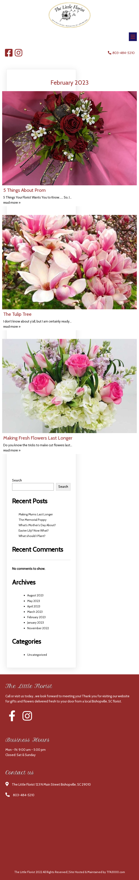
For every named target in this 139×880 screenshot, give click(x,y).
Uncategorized (37, 655)
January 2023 (35, 622)
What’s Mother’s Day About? (37, 525)
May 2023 (33, 601)
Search (17, 480)
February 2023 (36, 617)
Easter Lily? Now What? (34, 530)
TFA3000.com (116, 872)
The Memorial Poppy (32, 520)
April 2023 (33, 606)
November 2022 (38, 628)
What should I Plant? (32, 536)
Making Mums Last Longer (36, 514)
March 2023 (35, 612)
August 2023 (35, 595)
